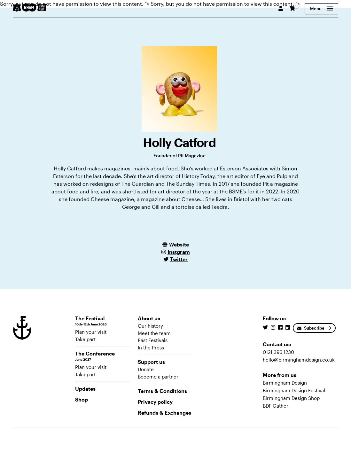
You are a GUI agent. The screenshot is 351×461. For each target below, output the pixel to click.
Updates (85, 389)
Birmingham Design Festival (294, 390)
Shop (81, 399)
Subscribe (310, 328)
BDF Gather (275, 406)
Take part (85, 339)
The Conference (102, 356)
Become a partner (158, 376)
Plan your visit (90, 332)
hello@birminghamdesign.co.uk (299, 360)
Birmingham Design (285, 383)
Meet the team (154, 333)
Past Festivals (153, 340)
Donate (146, 369)
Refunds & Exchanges (164, 413)
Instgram (179, 252)
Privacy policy (155, 402)
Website (179, 244)
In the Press (151, 347)
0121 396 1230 (278, 352)
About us (149, 318)
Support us (151, 362)
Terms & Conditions (162, 391)
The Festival (102, 321)
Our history (150, 326)
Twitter (179, 259)
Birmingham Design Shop (291, 398)
